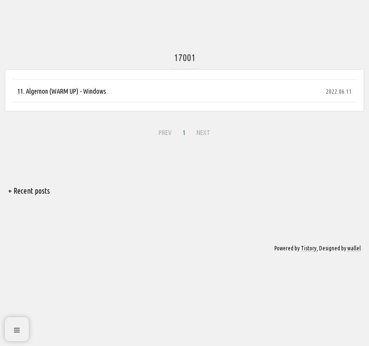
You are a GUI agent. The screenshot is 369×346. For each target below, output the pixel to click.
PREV (165, 132)
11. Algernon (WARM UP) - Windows (61, 91)
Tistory (309, 248)
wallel (354, 248)
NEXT (203, 132)
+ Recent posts (29, 190)
